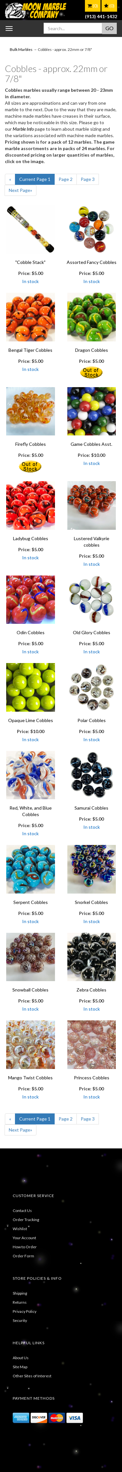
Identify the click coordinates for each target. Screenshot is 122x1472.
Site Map (20, 1366)
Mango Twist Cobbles (30, 1077)
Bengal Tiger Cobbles (30, 350)
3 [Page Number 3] (88, 179)
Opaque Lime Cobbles (30, 720)
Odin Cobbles (31, 632)
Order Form (23, 1255)
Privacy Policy (24, 1311)
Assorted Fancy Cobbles (91, 262)
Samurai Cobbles (91, 808)
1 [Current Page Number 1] (34, 179)
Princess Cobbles (91, 1077)
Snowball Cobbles (30, 989)
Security (20, 1320)
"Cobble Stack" (30, 262)
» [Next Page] (20, 190)
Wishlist (20, 1228)
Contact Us (22, 1210)
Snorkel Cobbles (91, 902)
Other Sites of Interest (32, 1375)
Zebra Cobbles (91, 989)
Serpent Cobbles (30, 902)
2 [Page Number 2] (66, 179)
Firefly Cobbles (30, 444)
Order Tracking (26, 1219)
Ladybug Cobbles (30, 538)
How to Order (25, 1246)
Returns (20, 1302)
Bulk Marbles (21, 49)
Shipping (20, 1293)
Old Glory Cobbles (91, 632)
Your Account (24, 1237)
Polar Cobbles (91, 720)
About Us (21, 1357)
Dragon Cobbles (91, 350)
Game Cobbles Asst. (91, 444)
